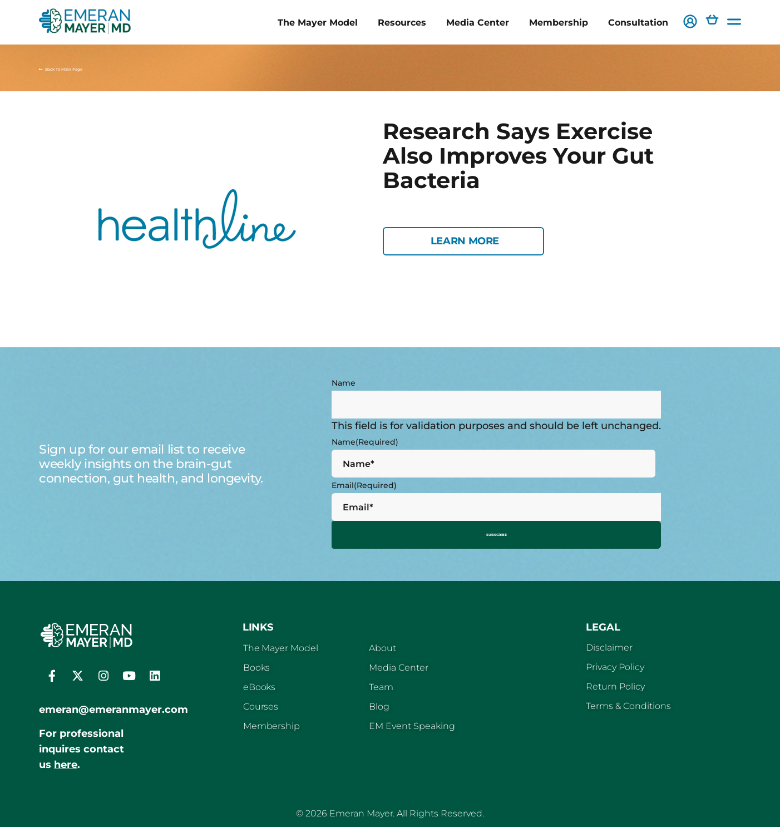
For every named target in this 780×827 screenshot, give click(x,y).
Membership (558, 22)
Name (344, 383)
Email (364, 485)
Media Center (477, 22)
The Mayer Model (318, 22)
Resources (402, 22)
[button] (690, 22)
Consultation (638, 22)
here (65, 760)
